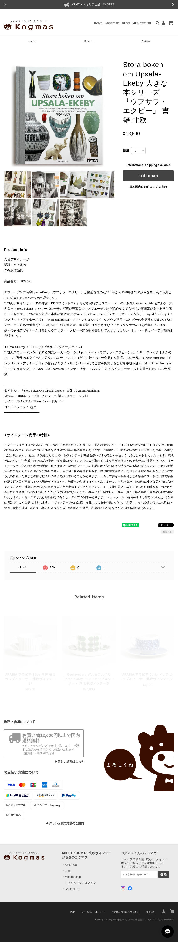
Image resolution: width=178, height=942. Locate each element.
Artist (145, 41)
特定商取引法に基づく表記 (125, 912)
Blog (126, 23)
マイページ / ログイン (81, 883)
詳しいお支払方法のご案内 (66, 823)
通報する (167, 531)
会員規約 (150, 912)
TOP (72, 912)
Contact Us (72, 889)
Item (32, 41)
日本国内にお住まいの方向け (148, 186)
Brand (89, 41)
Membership (142, 23)
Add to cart (148, 175)
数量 (126, 150)
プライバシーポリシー (93, 912)
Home (98, 23)
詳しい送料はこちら (71, 761)
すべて (23, 567)
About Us (112, 23)
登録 (163, 874)
